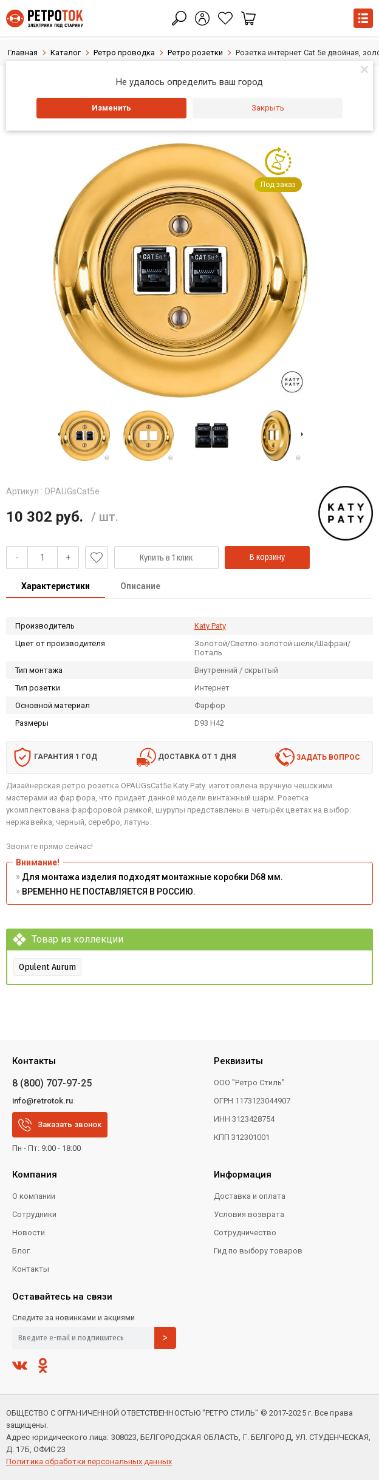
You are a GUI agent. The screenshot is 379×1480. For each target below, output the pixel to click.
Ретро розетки (195, 52)
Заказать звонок (59, 1124)
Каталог (65, 52)
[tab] (55, 587)
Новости (28, 1232)
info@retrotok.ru (42, 1100)
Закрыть (267, 107)
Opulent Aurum (47, 966)
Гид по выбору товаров (258, 1250)
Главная (23, 52)
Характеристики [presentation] (55, 586)
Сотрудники (34, 1214)
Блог (21, 1250)
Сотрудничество (245, 1232)
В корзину (267, 557)
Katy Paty (210, 625)
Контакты (30, 1269)
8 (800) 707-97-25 (52, 1083)
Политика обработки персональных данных (89, 1461)
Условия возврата (249, 1214)
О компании (33, 1196)
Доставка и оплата (249, 1196)
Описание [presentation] (140, 586)
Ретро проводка (124, 52)
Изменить (111, 107)
